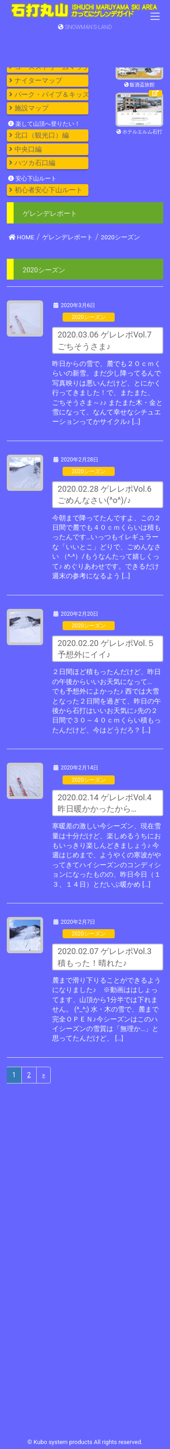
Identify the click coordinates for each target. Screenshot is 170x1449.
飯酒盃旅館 (139, 85)
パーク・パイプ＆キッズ (48, 94)
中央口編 (25, 149)
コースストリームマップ (48, 67)
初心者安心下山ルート (46, 190)
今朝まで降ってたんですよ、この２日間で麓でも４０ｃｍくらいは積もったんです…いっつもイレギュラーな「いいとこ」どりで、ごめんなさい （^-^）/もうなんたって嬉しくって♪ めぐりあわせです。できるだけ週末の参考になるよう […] (106, 547)
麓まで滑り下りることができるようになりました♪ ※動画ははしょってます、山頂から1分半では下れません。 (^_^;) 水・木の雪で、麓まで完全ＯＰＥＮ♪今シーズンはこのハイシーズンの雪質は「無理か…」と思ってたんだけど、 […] (106, 1009)
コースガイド (32, 53)
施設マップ (29, 108)
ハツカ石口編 (32, 163)
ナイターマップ (35, 80)
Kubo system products (64, 1442)
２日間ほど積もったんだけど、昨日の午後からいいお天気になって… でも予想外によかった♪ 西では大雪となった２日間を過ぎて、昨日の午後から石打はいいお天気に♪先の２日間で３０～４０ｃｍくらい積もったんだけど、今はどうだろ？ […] (106, 701)
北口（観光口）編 (39, 135)
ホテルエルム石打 (140, 132)
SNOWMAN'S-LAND (85, 27)
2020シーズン (89, 317)
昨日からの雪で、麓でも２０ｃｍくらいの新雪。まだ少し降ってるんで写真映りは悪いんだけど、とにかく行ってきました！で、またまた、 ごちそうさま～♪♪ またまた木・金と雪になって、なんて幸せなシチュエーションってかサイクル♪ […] (107, 393)
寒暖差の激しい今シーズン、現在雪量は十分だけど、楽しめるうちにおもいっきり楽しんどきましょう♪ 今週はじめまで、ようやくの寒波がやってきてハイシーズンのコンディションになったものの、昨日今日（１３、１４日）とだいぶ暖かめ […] (106, 855)
